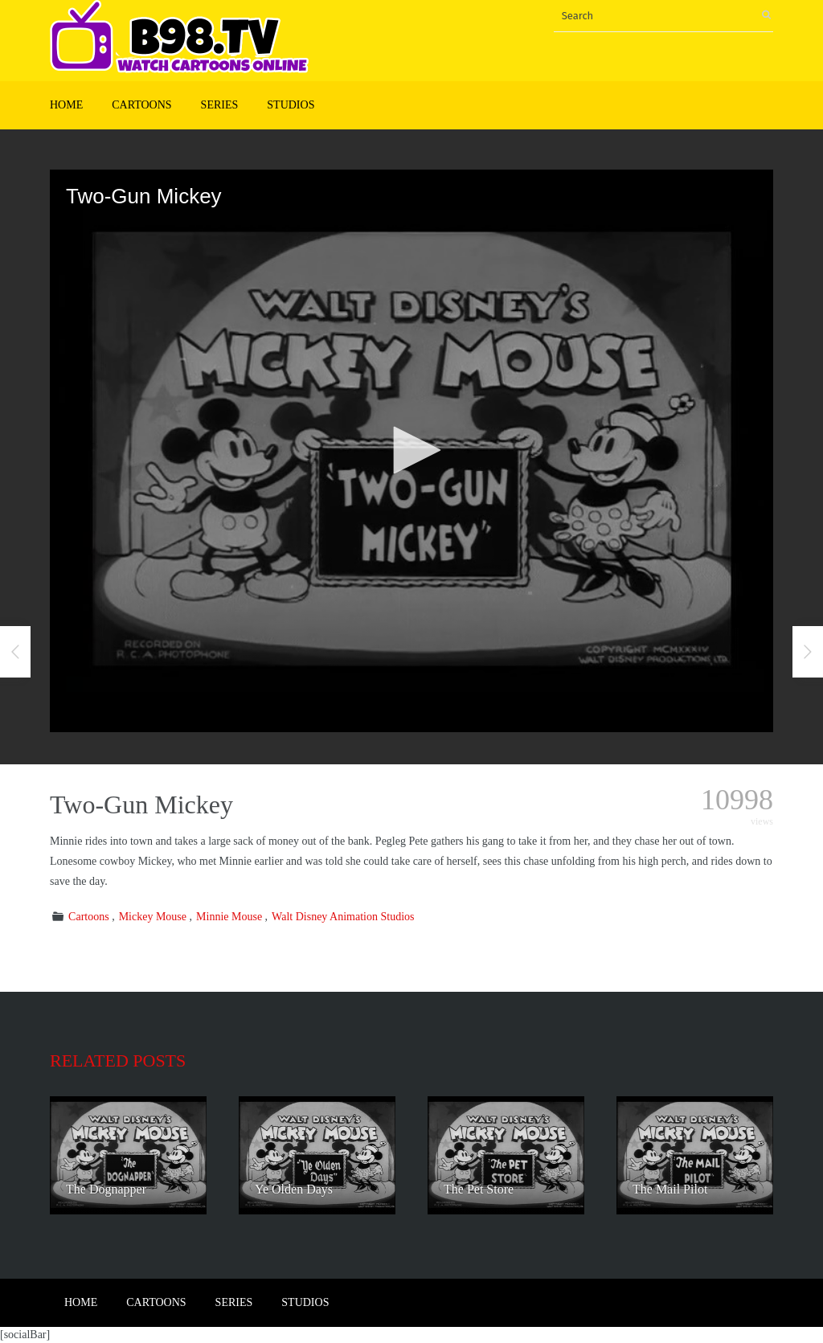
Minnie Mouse (229, 917)
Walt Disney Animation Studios (343, 917)
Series (220, 105)
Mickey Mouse (152, 917)
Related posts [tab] (118, 1060)
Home (66, 105)
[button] (411, 450)
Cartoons (141, 105)
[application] (411, 451)
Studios (290, 105)
